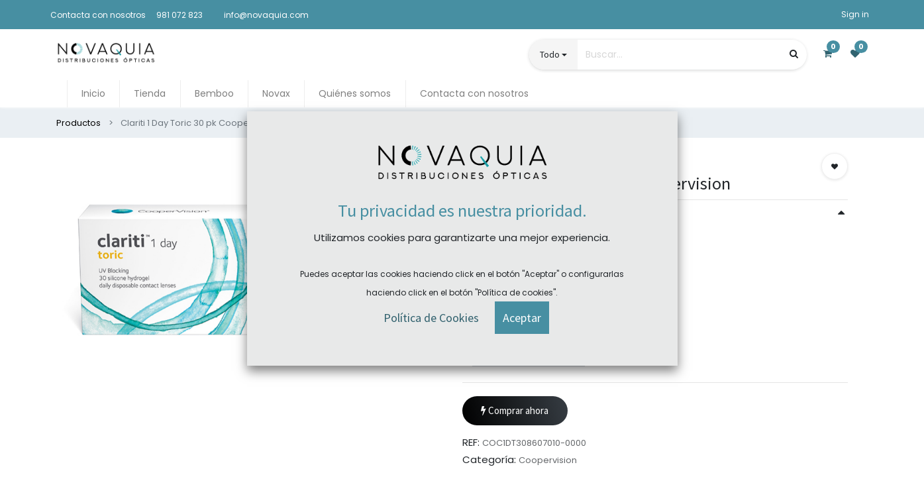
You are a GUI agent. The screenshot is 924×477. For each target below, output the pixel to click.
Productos (78, 123)
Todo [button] (550, 54)
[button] (834, 166)
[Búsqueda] (794, 54)
